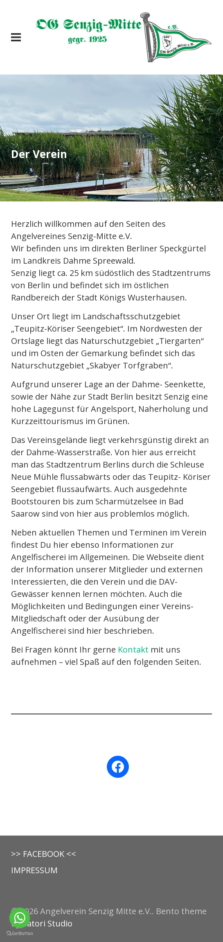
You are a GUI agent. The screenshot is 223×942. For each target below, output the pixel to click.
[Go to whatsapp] (19, 918)
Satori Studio (47, 923)
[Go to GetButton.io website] (20, 933)
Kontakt (133, 649)
